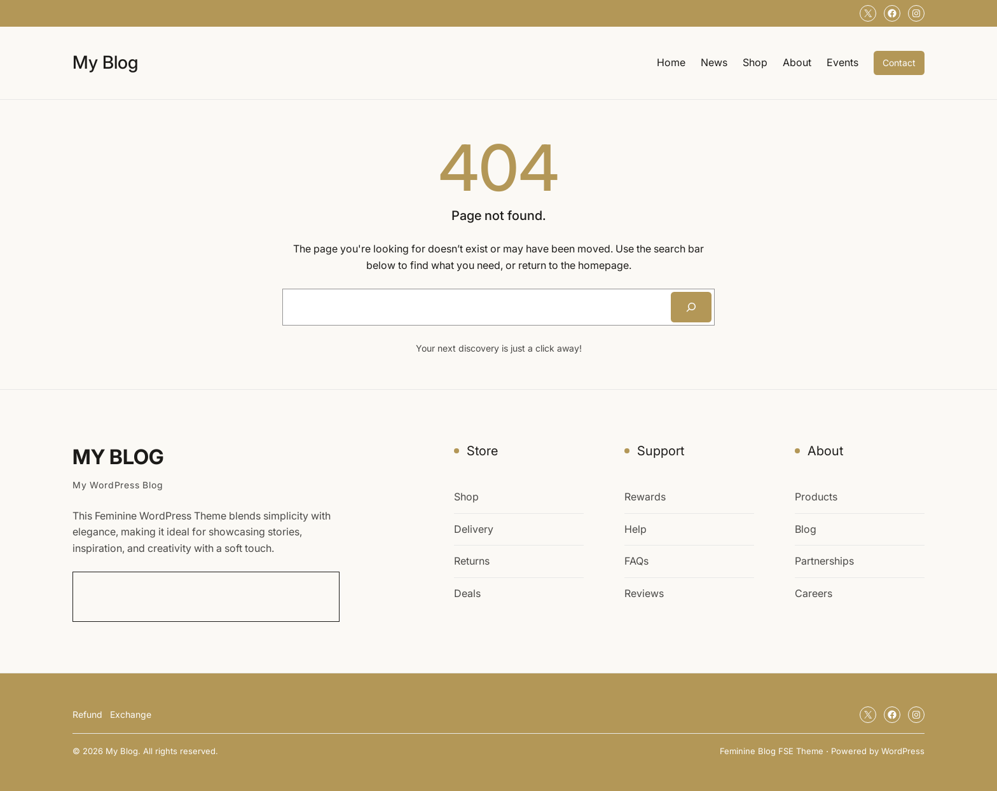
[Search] (691, 307)
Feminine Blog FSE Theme (771, 751)
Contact (899, 62)
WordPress (903, 751)
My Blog (105, 62)
